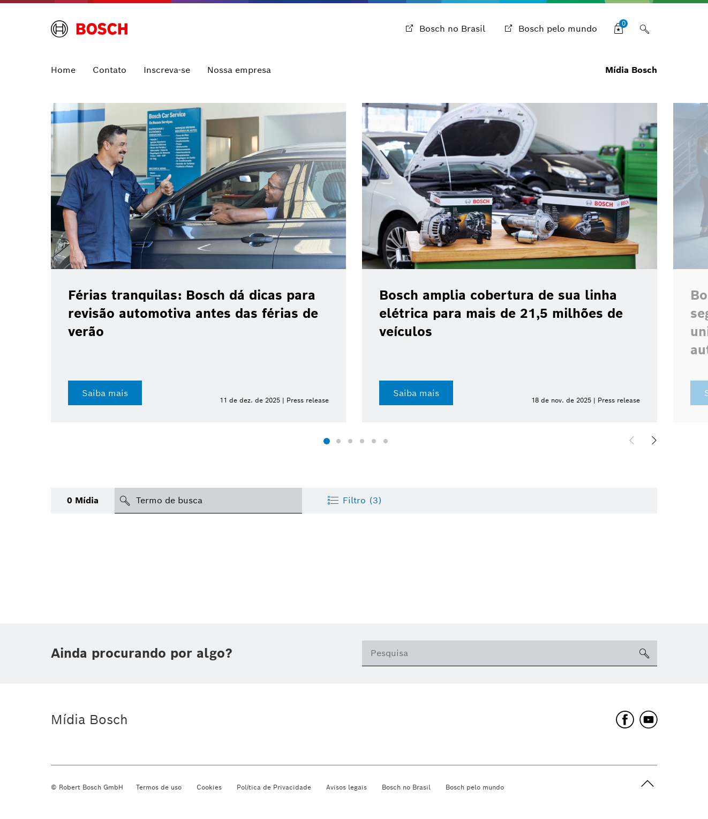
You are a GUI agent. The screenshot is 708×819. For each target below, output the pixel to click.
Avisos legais (346, 787)
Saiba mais (105, 393)
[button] (326, 441)
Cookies (209, 787)
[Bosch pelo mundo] (550, 29)
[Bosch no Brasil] (444, 29)
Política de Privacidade (274, 787)
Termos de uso (159, 787)
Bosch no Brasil (406, 787)
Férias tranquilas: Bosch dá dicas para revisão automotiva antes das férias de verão (193, 313)
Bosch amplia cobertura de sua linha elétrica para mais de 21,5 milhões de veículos (501, 313)
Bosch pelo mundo (475, 787)
